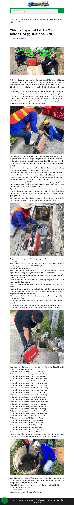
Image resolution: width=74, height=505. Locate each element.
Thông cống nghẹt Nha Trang (20, 161)
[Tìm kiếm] (56, 11)
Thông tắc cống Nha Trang (19, 305)
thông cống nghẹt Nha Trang (26, 172)
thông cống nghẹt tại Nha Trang (30, 101)
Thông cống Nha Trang (18, 307)
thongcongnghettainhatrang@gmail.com (28, 492)
